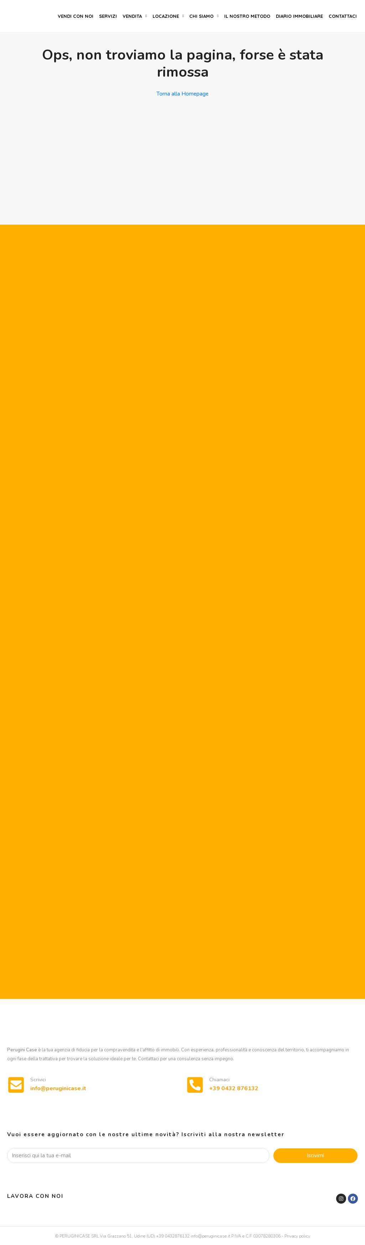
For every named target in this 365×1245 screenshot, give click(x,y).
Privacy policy (297, 1236)
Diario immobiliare (299, 16)
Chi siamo (201, 16)
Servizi (108, 16)
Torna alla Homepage (182, 93)
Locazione (166, 16)
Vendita (132, 16)
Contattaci (343, 16)
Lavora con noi (35, 1196)
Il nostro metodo (247, 16)
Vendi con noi (75, 16)
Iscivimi (315, 1155)
